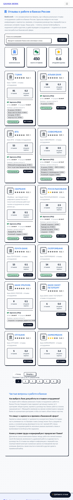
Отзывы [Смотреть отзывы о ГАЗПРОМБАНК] (61, 275)
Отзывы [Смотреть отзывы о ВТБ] (28, 171)
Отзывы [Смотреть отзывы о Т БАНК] (28, 121)
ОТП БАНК (20, 334)
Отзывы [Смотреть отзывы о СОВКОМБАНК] (61, 178)
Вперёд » (30, 374)
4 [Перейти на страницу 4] (39, 381)
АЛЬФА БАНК (54, 74)
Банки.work (10, 3)
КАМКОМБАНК (55, 334)
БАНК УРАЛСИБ (22, 285)
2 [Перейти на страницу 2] (25, 381)
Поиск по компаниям (13, 37)
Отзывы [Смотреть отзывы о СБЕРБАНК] (28, 238)
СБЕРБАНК (20, 189)
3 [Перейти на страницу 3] (32, 381)
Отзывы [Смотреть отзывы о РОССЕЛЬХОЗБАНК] (61, 236)
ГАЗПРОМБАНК (55, 248)
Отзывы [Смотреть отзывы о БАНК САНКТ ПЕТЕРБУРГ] (61, 314)
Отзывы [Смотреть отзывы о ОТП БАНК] (28, 361)
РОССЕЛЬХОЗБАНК (57, 189)
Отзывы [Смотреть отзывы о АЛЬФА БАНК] (61, 108)
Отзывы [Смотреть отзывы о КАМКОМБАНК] (61, 361)
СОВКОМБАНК (55, 131)
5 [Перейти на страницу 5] (46, 381)
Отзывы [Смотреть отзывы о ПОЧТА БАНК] (28, 275)
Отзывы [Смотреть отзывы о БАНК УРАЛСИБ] (28, 324)
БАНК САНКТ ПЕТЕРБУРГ (54, 286)
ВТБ (17, 131)
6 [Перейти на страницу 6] (53, 381)
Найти (62, 40)
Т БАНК (18, 74)
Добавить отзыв (59, 494)
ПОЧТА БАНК (21, 248)
